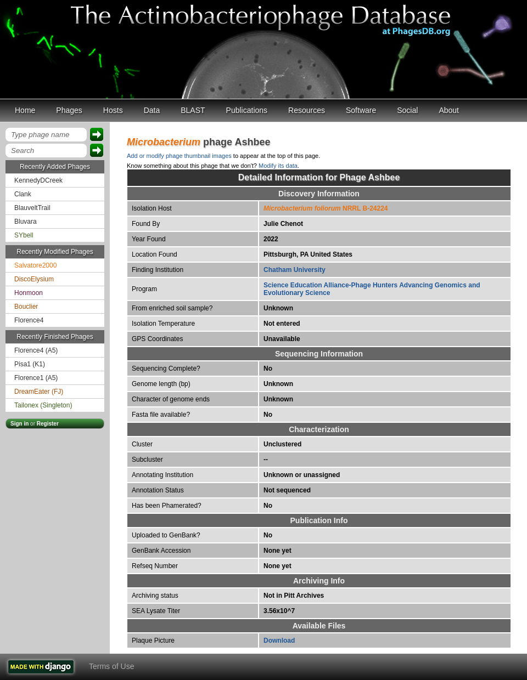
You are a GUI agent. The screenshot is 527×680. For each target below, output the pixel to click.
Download (279, 640)
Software (361, 110)
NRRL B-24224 (326, 208)
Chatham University (295, 270)
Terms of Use (111, 666)
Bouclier (26, 306)
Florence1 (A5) (36, 378)
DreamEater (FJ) (38, 391)
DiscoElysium (34, 279)
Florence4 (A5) (36, 350)
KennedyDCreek (38, 180)
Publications (247, 110)
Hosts (113, 110)
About (449, 110)
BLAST (193, 110)
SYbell (23, 235)
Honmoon (28, 293)
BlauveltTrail (32, 208)
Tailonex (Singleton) (43, 405)
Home (25, 110)
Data (152, 110)
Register (48, 424)
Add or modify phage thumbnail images (179, 155)
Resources (306, 110)
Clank (22, 194)
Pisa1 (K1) (29, 364)
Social (407, 110)
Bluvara (25, 221)
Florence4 (28, 320)
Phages (69, 110)
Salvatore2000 (35, 265)
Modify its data (278, 165)
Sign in (19, 424)
